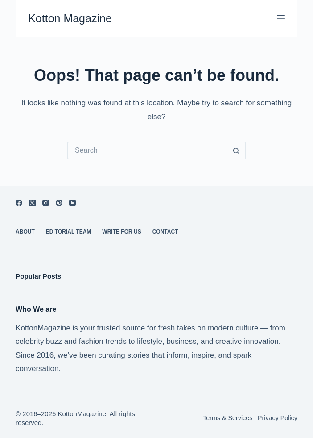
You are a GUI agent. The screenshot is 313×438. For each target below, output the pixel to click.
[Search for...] (147, 150)
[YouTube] (72, 203)
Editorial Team (68, 232)
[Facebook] (19, 203)
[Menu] (281, 18)
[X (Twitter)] (32, 203)
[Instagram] (45, 203)
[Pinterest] (59, 203)
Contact (165, 232)
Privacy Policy (277, 417)
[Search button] (237, 150)
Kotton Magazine (70, 18)
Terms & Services (227, 417)
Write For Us (121, 232)
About (25, 232)
